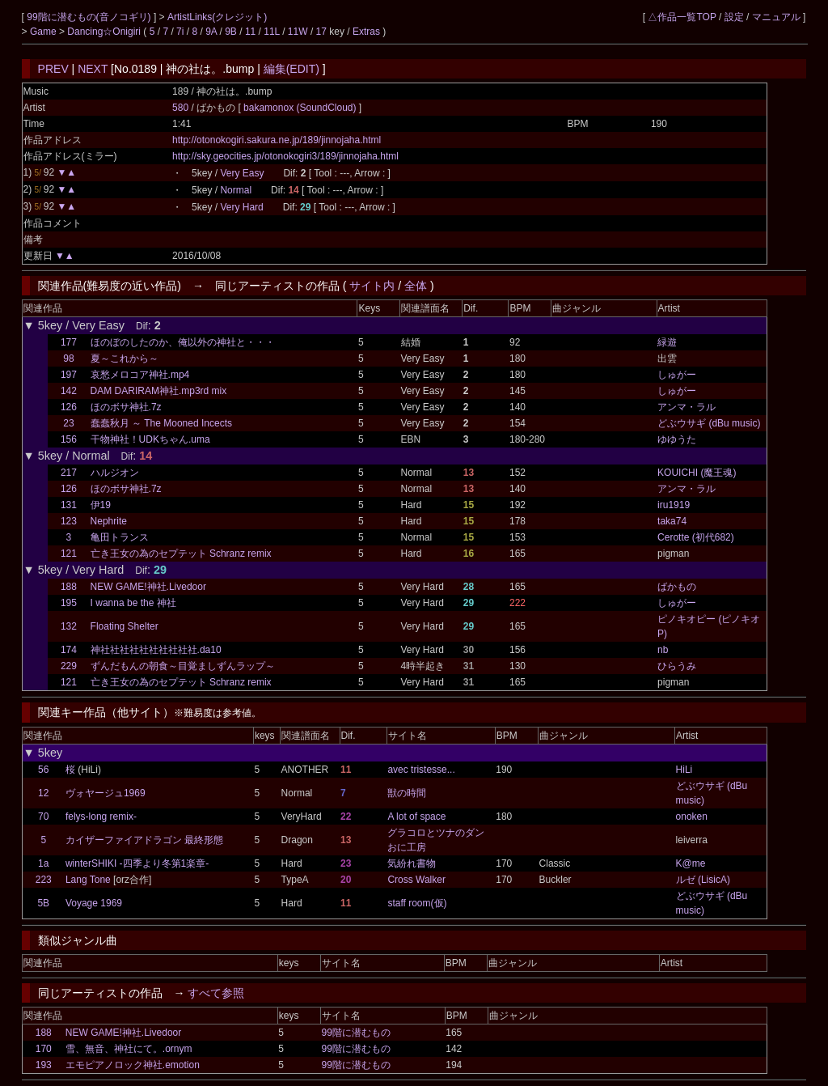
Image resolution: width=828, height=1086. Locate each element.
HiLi (684, 769)
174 (69, 649)
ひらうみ (676, 666)
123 (69, 521)
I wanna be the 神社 (133, 603)
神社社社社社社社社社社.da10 (156, 649)
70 (43, 816)
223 (44, 879)
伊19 (101, 505)
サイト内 (372, 285)
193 (44, 1065)
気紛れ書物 (411, 863)
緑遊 (667, 342)
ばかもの (676, 586)
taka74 (671, 521)
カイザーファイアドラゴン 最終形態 (144, 840)
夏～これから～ (124, 358)
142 (69, 391)
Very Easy (242, 173)
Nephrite (109, 521)
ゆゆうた (676, 439)
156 (69, 439)
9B (231, 31)
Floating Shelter (124, 626)
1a (43, 863)
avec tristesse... (420, 769)
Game (44, 31)
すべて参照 (216, 992)
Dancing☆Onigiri (105, 31)
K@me (691, 863)
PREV (53, 68)
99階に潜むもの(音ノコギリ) (90, 17)
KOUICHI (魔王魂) (696, 472)
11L (272, 31)
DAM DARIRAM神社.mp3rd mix (159, 391)
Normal (235, 190)
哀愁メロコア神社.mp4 (140, 374)
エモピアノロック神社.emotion (132, 1065)
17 (321, 31)
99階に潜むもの (355, 1032)
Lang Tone (88, 879)
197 (69, 374)
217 (69, 472)
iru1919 (673, 505)
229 (69, 666)
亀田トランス (120, 537)
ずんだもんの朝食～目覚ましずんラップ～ (183, 666)
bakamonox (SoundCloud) (301, 107)
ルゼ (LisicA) (703, 879)
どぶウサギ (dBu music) (708, 423)
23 (68, 423)
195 (69, 603)
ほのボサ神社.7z (126, 407)
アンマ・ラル (686, 407)
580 (180, 107)
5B (43, 903)
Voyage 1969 (93, 903)
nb (662, 649)
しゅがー (676, 374)
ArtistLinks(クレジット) (217, 17)
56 (43, 769)
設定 (734, 17)
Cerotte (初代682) (695, 537)
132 (69, 626)
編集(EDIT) (291, 68)
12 (43, 793)
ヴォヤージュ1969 (105, 793)
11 (250, 31)
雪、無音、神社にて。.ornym (128, 1048)
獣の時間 (406, 793)
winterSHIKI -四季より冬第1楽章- (137, 863)
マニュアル (776, 17)
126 (69, 407)
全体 (415, 285)
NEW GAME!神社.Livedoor (148, 586)
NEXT (93, 68)
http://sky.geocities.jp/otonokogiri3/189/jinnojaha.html (285, 156)
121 (69, 553)
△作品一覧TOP (682, 17)
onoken (692, 816)
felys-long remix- (101, 816)
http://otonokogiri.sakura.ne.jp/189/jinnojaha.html (276, 140)
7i (180, 31)
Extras (366, 31)
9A (211, 31)
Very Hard (241, 207)
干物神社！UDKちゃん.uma (150, 439)
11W (298, 31)
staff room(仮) (416, 903)
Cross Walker (416, 879)
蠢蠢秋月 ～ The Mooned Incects (161, 423)
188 (69, 586)
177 (69, 342)
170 (44, 1048)
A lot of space (416, 816)
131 (69, 505)
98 (68, 358)
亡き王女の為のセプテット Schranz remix (181, 553)
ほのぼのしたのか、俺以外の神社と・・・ (183, 342)
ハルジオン (115, 472)
